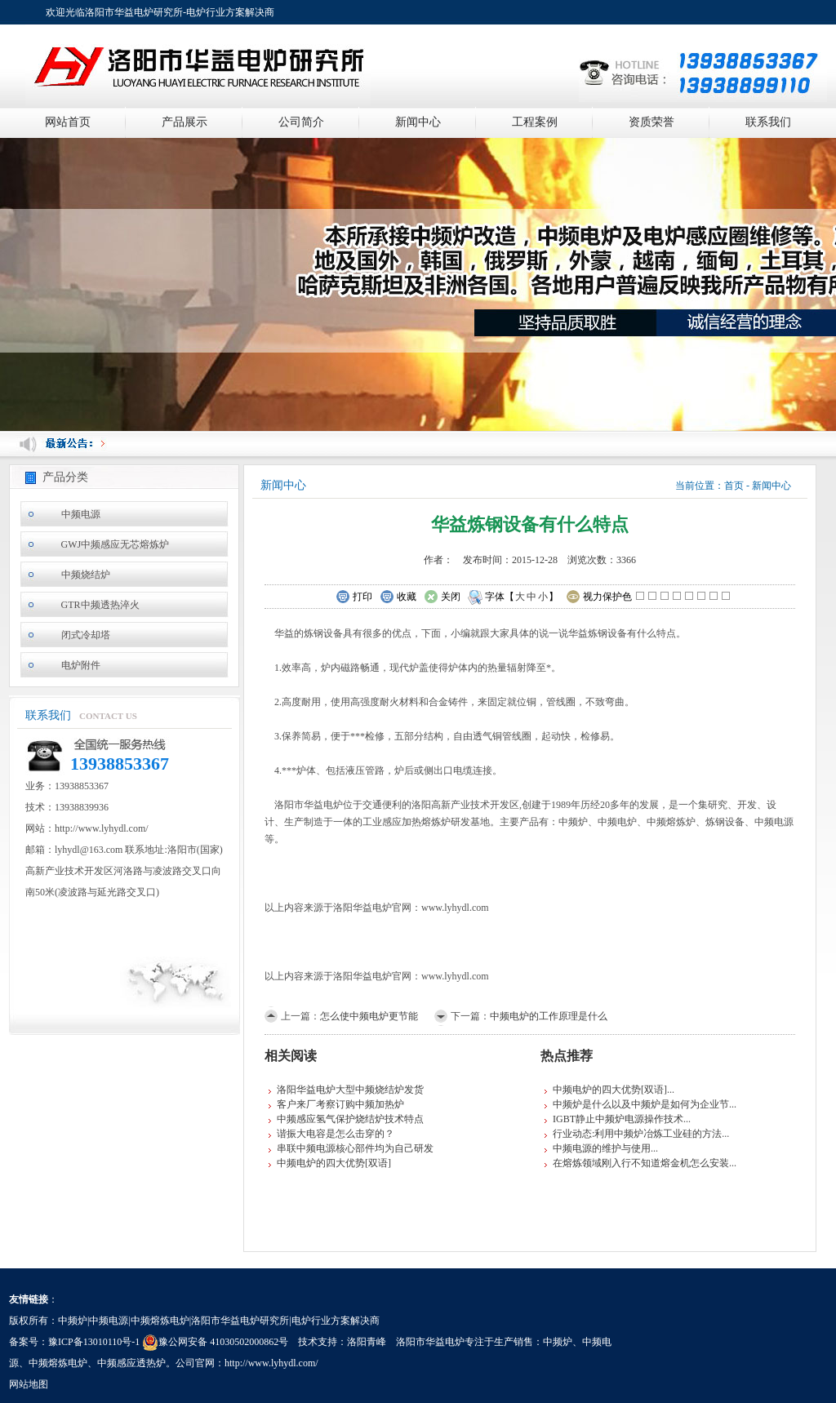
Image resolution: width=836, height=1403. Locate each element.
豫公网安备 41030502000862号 (215, 1342)
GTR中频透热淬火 (100, 604)
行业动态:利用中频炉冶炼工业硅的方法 (637, 1133)
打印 (354, 597)
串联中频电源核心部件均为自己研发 (355, 1148)
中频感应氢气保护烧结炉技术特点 (350, 1119)
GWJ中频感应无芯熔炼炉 (115, 544)
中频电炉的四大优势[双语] (334, 1163)
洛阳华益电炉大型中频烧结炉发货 (350, 1089)
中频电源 (80, 514)
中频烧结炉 (85, 574)
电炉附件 (80, 665)
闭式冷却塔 (85, 635)
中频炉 (557, 1342)
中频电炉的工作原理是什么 (548, 1016)
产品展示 (184, 122)
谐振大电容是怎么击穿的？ (335, 1133)
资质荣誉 (651, 122)
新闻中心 (418, 122)
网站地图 (28, 1384)
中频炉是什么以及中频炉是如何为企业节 (641, 1104)
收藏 (398, 597)
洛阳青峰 (366, 1342)
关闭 (442, 597)
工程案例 (535, 122)
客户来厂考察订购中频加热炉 (340, 1104)
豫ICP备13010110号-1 (94, 1342)
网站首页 (68, 122)
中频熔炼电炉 (58, 1363)
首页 (734, 485)
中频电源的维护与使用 (602, 1148)
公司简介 (301, 122)
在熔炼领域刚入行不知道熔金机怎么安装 (641, 1163)
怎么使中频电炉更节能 (369, 1016)
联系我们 (768, 122)
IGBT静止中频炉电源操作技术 (618, 1119)
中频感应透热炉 (131, 1363)
